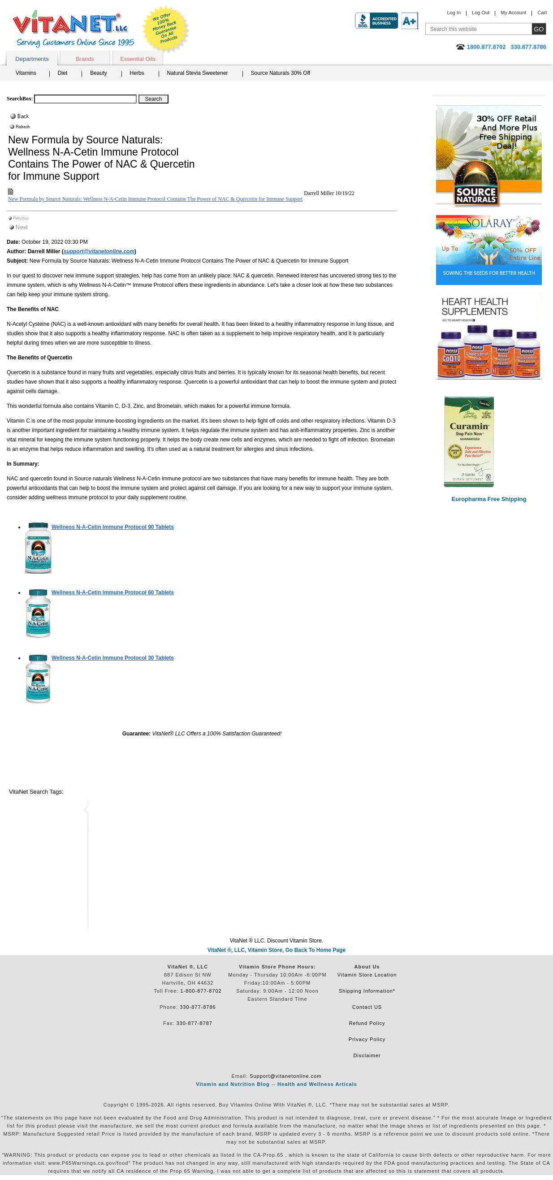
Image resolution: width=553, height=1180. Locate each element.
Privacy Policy (367, 1039)
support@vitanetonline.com (99, 251)
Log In (454, 12)
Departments (31, 59)
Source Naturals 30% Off (281, 73)
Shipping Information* (367, 991)
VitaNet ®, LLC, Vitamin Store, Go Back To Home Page (276, 950)
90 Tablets (113, 527)
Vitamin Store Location (367, 974)
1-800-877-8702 (200, 991)
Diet (62, 73)
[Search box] (85, 99)
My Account (513, 12)
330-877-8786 (198, 1007)
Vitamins (26, 73)
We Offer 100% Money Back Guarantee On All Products (166, 30)
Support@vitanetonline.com (285, 1076)
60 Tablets (113, 592)
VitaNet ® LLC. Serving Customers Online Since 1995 (73, 29)
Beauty (98, 73)
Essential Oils (138, 59)
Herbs (137, 73)
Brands (85, 59)
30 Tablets (113, 658)
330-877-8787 (194, 1023)
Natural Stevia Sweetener (197, 73)
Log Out (480, 12)
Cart (542, 12)
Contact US (367, 1007)
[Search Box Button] (153, 99)
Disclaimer (366, 1055)
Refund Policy (367, 1023)
